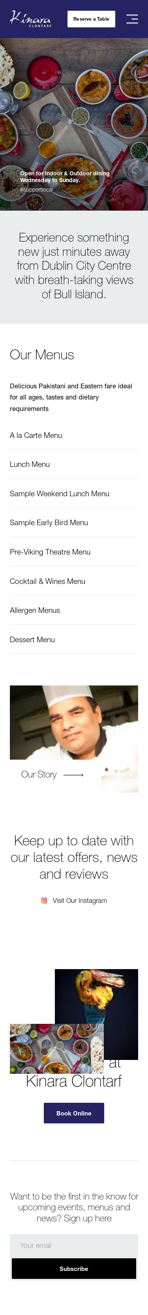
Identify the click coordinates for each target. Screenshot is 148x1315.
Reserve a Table (91, 18)
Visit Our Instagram (80, 900)
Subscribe (74, 1268)
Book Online (74, 1113)
